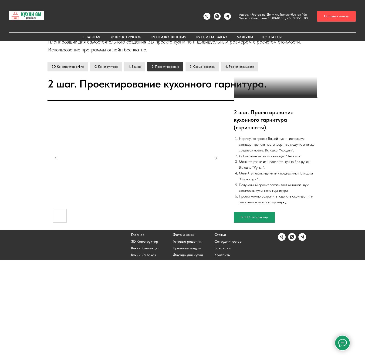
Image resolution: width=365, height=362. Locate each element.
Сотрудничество (228, 343)
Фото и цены (183, 336)
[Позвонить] (206, 16)
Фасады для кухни (188, 357)
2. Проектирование (165, 66)
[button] (336, 16)
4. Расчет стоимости (239, 66)
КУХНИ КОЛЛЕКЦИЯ (168, 37)
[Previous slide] (55, 260)
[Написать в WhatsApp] (217, 16)
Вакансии (222, 350)
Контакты (222, 357)
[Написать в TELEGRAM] (227, 16)
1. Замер (134, 66)
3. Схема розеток (202, 66)
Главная (137, 336)
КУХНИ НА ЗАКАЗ (211, 37)
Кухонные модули (187, 350)
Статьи (220, 336)
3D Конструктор (144, 343)
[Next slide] (216, 260)
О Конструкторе (106, 66)
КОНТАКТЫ (272, 37)
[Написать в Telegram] (302, 341)
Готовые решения (187, 343)
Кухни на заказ (143, 357)
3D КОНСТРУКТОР (125, 37)
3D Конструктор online (68, 66)
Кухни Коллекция (145, 350)
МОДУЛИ (245, 37)
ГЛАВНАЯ (91, 37)
